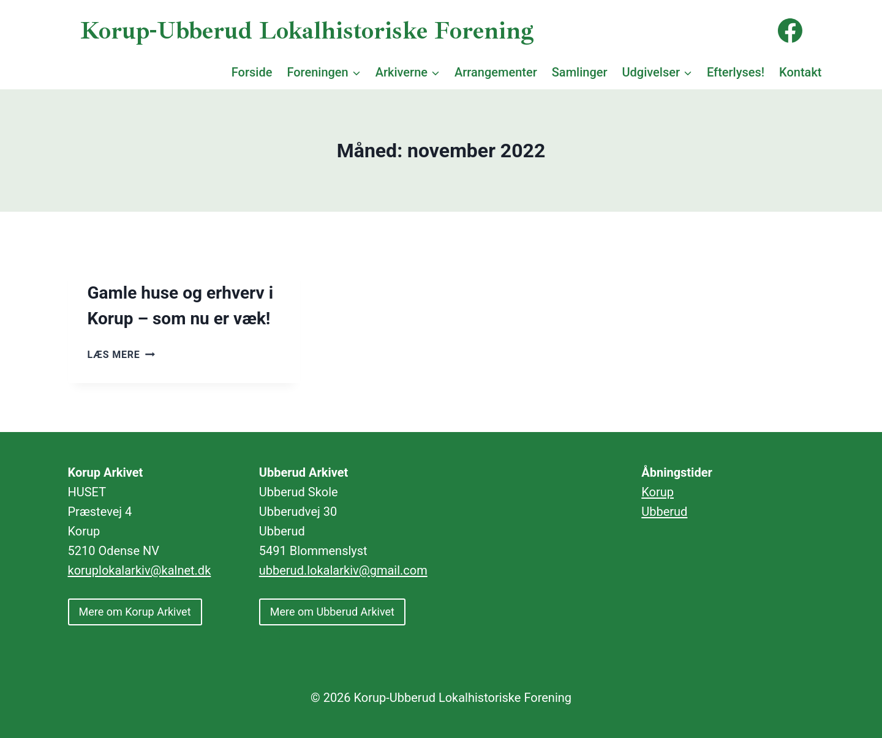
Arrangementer (495, 72)
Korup (657, 492)
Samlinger (580, 72)
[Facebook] (790, 30)
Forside (252, 72)
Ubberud (664, 511)
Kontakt (800, 72)
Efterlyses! (735, 72)
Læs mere (121, 354)
